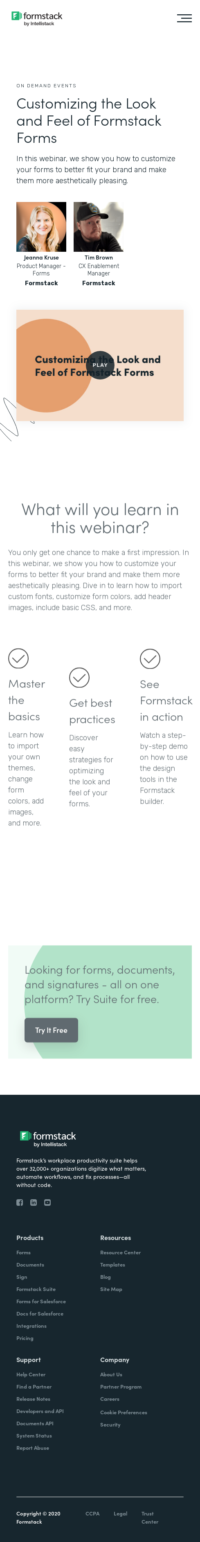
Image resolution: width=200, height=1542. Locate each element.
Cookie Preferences (123, 1412)
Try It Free (51, 1042)
